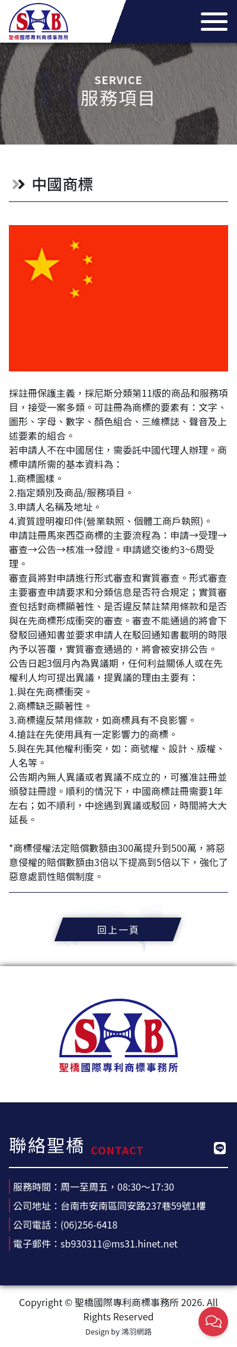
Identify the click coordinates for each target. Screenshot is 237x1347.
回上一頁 (118, 929)
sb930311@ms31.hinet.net (119, 1243)
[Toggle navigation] (210, 21)
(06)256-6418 (88, 1224)
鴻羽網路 (136, 1331)
